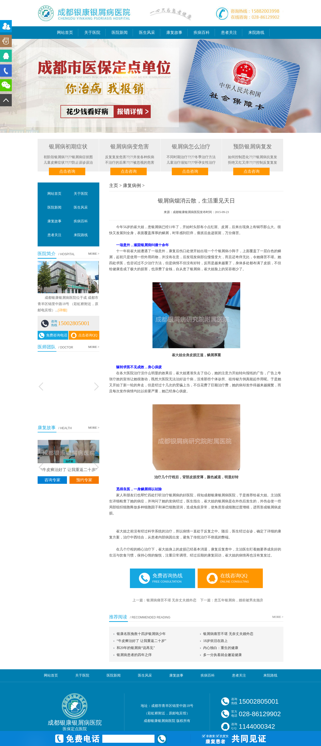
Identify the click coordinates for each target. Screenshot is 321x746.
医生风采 (147, 32)
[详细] (62, 310)
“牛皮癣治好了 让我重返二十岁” (141, 641)
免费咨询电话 (53, 335)
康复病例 (132, 185)
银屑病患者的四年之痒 (134, 655)
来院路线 (256, 32)
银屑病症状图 (82, 157)
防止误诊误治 (82, 162)
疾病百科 (202, 32)
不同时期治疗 (177, 157)
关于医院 (92, 32)
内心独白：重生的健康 (220, 648)
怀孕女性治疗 (205, 162)
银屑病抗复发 (266, 157)
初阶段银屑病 (54, 157)
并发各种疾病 (143, 157)
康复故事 (174, 32)
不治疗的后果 (115, 162)
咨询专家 (52, 480)
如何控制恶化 (238, 157)
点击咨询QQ (84, 335)
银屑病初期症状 (68, 146)
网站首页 (65, 32)
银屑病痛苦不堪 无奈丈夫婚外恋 (171, 600)
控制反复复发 (266, 162)
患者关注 (229, 32)
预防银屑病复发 (252, 146)
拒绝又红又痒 (238, 162)
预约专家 (84, 480)
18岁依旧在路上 (215, 641)
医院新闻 (120, 32)
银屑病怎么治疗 (191, 146)
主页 (113, 185)
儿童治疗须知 (177, 162)
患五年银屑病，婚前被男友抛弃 (238, 600)
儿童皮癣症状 (54, 162)
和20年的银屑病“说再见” (136, 648)
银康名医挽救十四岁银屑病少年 (141, 634)
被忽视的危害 (143, 162)
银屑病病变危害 (129, 146)
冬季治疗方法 (205, 157)
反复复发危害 (115, 157)
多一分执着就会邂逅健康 (222, 655)
